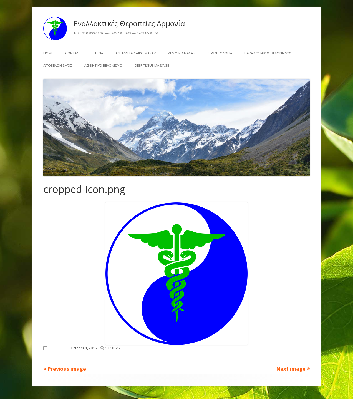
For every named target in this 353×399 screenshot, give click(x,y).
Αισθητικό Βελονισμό (103, 65)
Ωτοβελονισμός (57, 65)
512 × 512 (113, 347)
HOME (48, 53)
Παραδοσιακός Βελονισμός (268, 53)
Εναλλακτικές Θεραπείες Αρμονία (129, 23)
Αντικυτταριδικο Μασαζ (135, 53)
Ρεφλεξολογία (220, 53)
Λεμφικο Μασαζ (181, 53)
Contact (73, 53)
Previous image (66, 368)
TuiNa (98, 53)
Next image (291, 368)
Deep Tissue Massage (152, 65)
